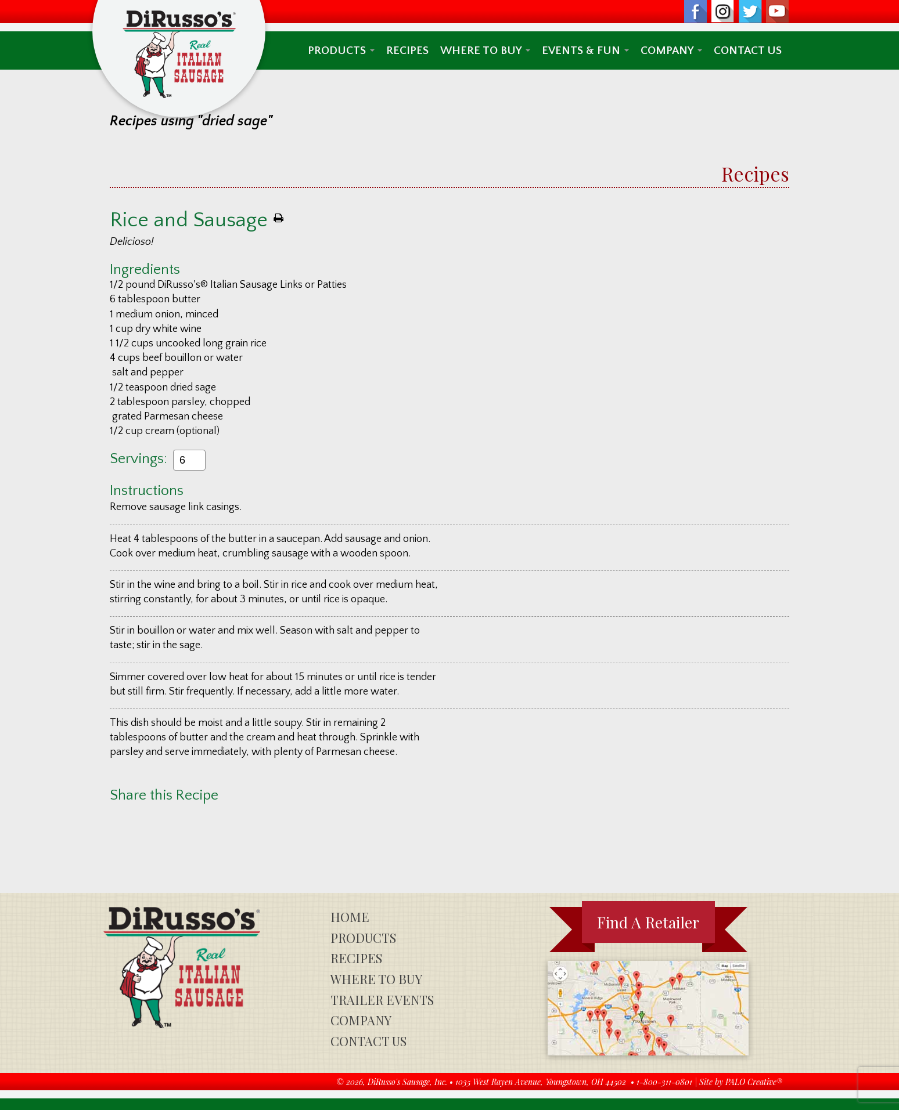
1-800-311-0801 (664, 1081)
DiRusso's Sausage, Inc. (407, 1081)
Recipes (407, 50)
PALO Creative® (753, 1081)
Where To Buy (485, 50)
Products (341, 50)
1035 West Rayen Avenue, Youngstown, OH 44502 (540, 1081)
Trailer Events (382, 1000)
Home (349, 917)
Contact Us (748, 50)
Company (671, 50)
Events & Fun (585, 50)
